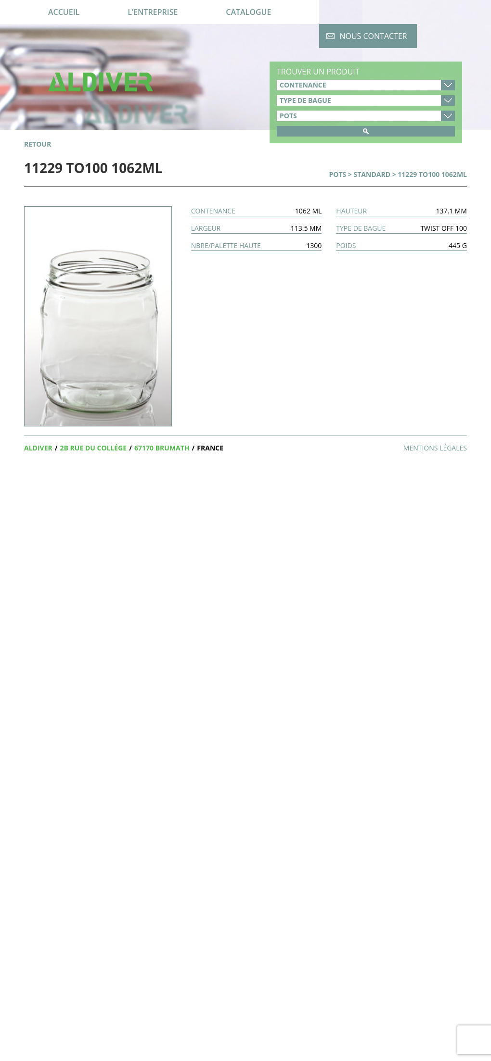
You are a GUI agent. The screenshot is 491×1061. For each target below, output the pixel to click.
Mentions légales (435, 447)
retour (37, 144)
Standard (372, 174)
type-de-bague (366, 100)
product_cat (366, 116)
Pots (337, 174)
